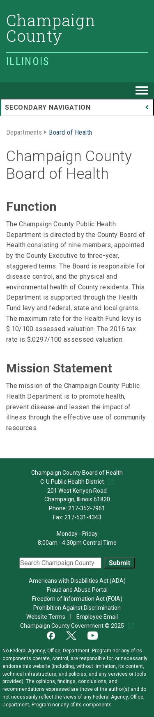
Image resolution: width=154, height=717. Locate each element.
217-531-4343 (82, 517)
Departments (24, 131)
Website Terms (46, 616)
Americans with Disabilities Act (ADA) (77, 580)
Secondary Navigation (48, 107)
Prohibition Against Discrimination (77, 607)
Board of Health (70, 131)
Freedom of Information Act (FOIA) (77, 598)
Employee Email (97, 616)
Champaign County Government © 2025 (72, 625)
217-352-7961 (86, 508)
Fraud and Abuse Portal (77, 589)
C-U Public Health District (72, 481)
